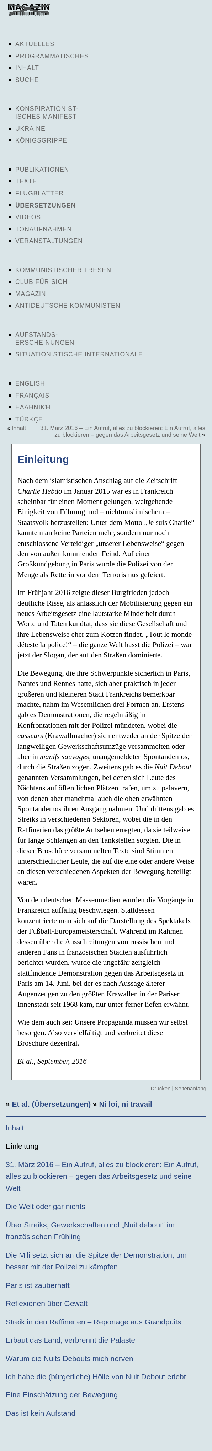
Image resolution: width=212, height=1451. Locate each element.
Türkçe (29, 419)
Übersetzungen (45, 205)
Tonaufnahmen (43, 229)
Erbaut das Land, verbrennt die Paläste (70, 1340)
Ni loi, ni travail (125, 1104)
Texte (26, 181)
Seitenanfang (190, 1088)
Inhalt (27, 67)
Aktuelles (34, 44)
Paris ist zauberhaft (38, 1285)
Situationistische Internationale (79, 354)
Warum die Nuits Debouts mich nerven (69, 1358)
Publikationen (42, 169)
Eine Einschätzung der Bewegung (62, 1395)
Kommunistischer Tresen (63, 270)
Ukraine (30, 128)
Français (32, 395)
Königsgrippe (41, 140)
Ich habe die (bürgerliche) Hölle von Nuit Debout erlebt (96, 1376)
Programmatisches (52, 56)
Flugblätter (39, 193)
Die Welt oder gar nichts (45, 1206)
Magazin (30, 293)
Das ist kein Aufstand (40, 1413)
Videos (28, 217)
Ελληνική (33, 407)
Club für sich (41, 281)
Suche (27, 80)
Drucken (160, 1088)
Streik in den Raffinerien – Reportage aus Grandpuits (93, 1322)
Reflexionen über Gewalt (47, 1303)
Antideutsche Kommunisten (67, 305)
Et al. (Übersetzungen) (51, 1104)
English (30, 383)
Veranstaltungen (49, 240)
